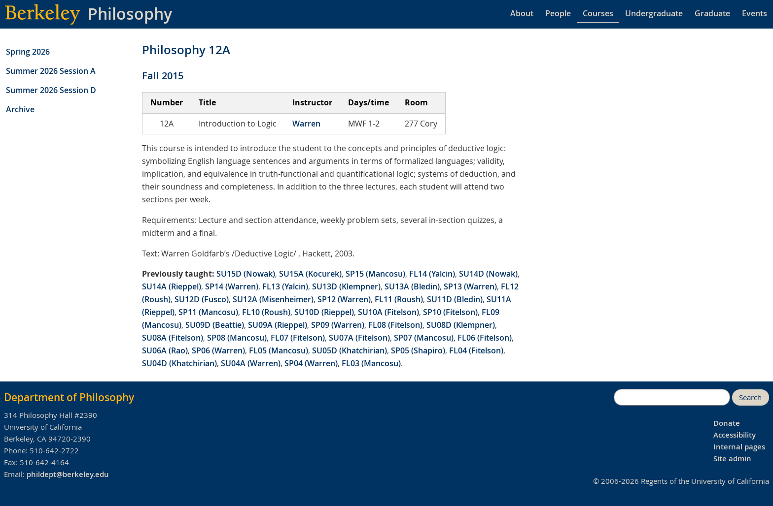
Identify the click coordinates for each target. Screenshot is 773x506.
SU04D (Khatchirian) (179, 363)
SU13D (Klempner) (346, 286)
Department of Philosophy (69, 397)
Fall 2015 (162, 75)
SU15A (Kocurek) (310, 273)
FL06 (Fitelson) (484, 337)
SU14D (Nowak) (488, 273)
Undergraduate (654, 13)
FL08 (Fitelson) (395, 324)
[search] (672, 397)
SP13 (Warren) (470, 286)
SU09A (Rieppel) (277, 324)
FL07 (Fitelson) (298, 337)
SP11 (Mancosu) (208, 312)
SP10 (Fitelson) (450, 312)
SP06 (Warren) (218, 350)
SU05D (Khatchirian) (349, 350)
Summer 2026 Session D (51, 90)
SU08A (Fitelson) (172, 337)
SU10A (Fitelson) (388, 312)
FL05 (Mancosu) (278, 350)
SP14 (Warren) (231, 286)
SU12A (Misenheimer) (273, 299)
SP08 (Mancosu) (237, 337)
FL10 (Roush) (266, 312)
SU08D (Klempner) (460, 324)
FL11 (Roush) (399, 299)
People (558, 13)
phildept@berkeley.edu (68, 474)
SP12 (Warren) (344, 299)
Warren (306, 123)
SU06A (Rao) (165, 350)
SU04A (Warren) (251, 363)
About (521, 13)
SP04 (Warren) (311, 363)
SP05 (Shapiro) (418, 350)
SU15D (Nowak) (245, 273)
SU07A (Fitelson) (359, 337)
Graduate (712, 13)
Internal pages (739, 446)
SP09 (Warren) (337, 324)
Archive (20, 109)
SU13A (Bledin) (412, 286)
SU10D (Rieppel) (324, 312)
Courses (598, 13)
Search (750, 397)
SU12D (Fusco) (202, 299)
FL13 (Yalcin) (285, 286)
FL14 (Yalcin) (432, 273)
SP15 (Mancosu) (375, 273)
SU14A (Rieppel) (171, 286)
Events (754, 13)
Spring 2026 (28, 51)
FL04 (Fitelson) (476, 350)
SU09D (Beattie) (214, 324)
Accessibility (734, 435)
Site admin (732, 458)
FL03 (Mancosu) (371, 363)
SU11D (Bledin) (455, 299)
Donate (726, 423)
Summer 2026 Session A (51, 70)
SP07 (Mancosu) (424, 337)
